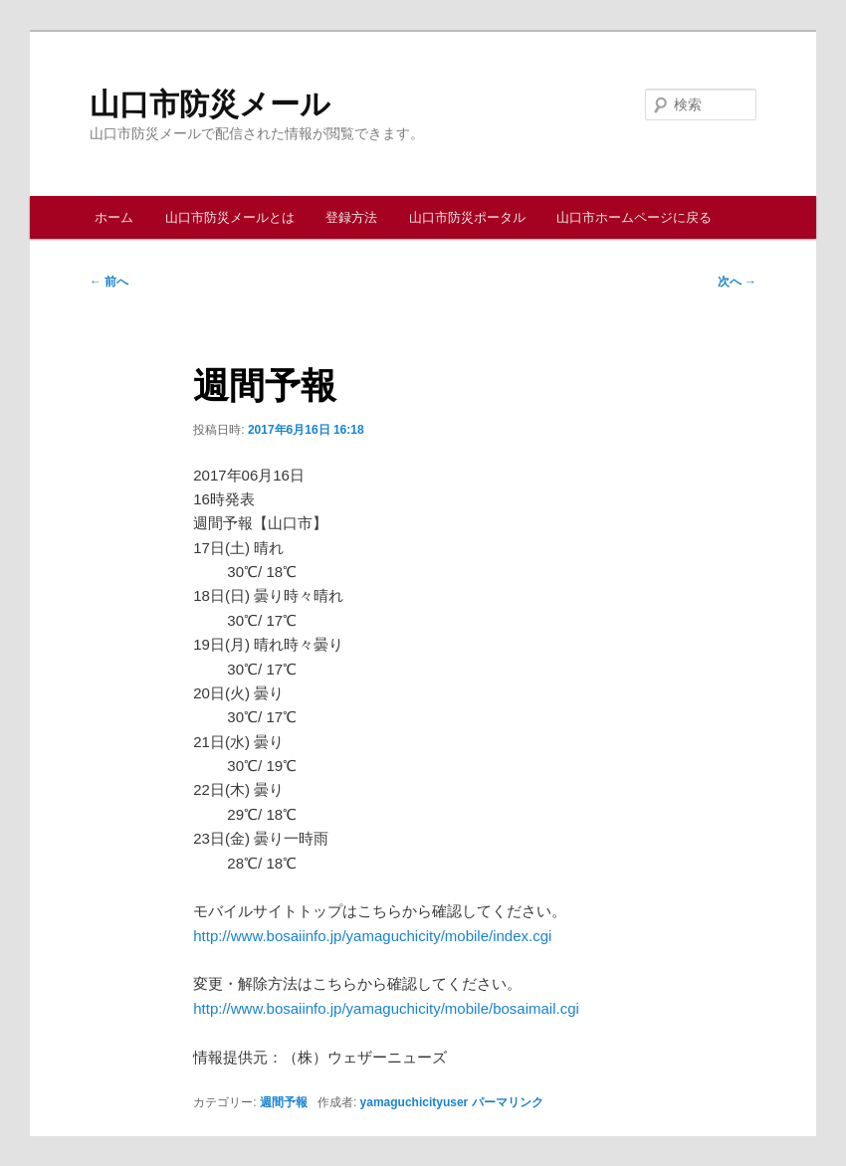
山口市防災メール (210, 104)
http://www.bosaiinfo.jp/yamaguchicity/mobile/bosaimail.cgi (386, 1008)
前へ (109, 282)
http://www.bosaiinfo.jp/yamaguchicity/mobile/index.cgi (372, 935)
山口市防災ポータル (467, 217)
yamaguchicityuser (414, 1102)
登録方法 (351, 217)
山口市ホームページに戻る (634, 217)
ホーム (114, 217)
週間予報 (284, 1102)
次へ (737, 282)
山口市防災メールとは (230, 217)
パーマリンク (507, 1102)
